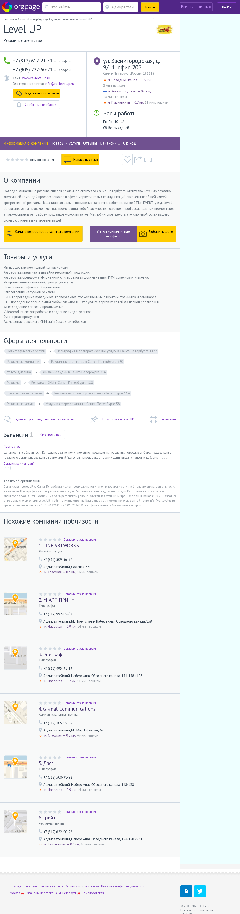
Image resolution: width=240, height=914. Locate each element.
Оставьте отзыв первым (80, 540)
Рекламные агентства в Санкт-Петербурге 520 (87, 361)
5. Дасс (46, 763)
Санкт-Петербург (64, 893)
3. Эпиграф (50, 654)
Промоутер (12, 446)
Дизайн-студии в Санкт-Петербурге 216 (74, 372)
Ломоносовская (93, 893)
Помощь (15, 886)
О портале (30, 886)
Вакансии (110, 143)
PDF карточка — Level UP (112, 419)
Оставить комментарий (19, 464)
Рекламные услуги (20, 404)
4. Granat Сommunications (67, 709)
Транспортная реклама (25, 393)
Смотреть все (50, 434)
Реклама (13, 382)
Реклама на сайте (52, 886)
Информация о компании (26, 143)
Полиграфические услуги (26, 351)
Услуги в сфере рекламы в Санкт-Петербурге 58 (83, 404)
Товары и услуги (65, 143)
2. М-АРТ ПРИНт (56, 600)
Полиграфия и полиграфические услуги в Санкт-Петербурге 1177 (107, 351)
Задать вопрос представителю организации (39, 419)
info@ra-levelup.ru (59, 83)
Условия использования (82, 886)
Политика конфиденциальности (123, 886)
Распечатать (163, 419)
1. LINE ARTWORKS (59, 545)
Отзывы (90, 143)
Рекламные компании (23, 361)
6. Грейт (47, 818)
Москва (15, 893)
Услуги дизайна (19, 372)
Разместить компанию (196, 7)
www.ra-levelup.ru (36, 78)
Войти (227, 7)
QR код (129, 143)
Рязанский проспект (39, 893)
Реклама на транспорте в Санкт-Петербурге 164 (92, 393)
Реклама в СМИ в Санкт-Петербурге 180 (62, 382)
